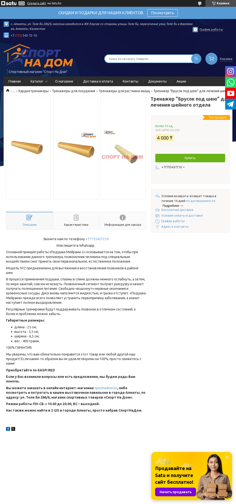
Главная (14, 81)
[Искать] (196, 59)
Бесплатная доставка (177, 210)
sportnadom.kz (106, 388)
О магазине (64, 81)
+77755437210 (97, 239)
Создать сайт (36, 3)
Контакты (130, 81)
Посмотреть (162, 13)
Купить (190, 158)
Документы (157, 81)
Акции (181, 81)
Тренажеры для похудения (73, 91)
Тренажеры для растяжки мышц (124, 91)
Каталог (37, 81)
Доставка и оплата (98, 81)
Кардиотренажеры (34, 91)
